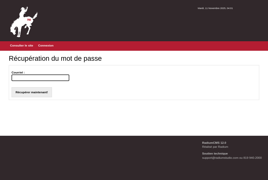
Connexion (45, 45)
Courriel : (18, 72)
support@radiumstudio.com (220, 158)
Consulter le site (21, 45)
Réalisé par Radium (215, 146)
